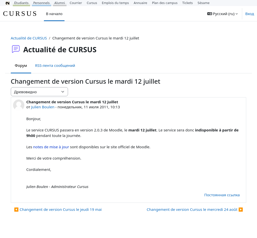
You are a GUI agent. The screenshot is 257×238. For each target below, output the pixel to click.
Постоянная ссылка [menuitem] (215, 194)
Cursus (92, 3)
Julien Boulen (49, 106)
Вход (249, 13)
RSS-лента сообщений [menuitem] (62, 65)
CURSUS (20, 13)
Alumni (59, 3)
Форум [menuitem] (28, 65)
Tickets (187, 3)
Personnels (41, 3)
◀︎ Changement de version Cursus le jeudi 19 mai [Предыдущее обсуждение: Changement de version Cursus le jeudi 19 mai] (65, 209)
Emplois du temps (115, 3)
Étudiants (21, 3)
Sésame (204, 3)
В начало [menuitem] (54, 13)
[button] (222, 13)
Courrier (76, 3)
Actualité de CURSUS (36, 37)
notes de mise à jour (58, 146)
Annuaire (140, 3)
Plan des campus (165, 3)
